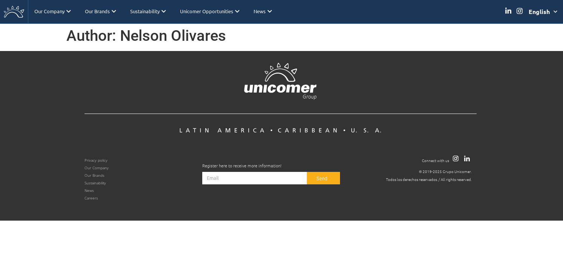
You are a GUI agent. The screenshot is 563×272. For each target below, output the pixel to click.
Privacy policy (96, 160)
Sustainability (147, 11)
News (261, 11)
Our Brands (100, 11)
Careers (91, 198)
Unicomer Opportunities (208, 11)
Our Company (52, 11)
